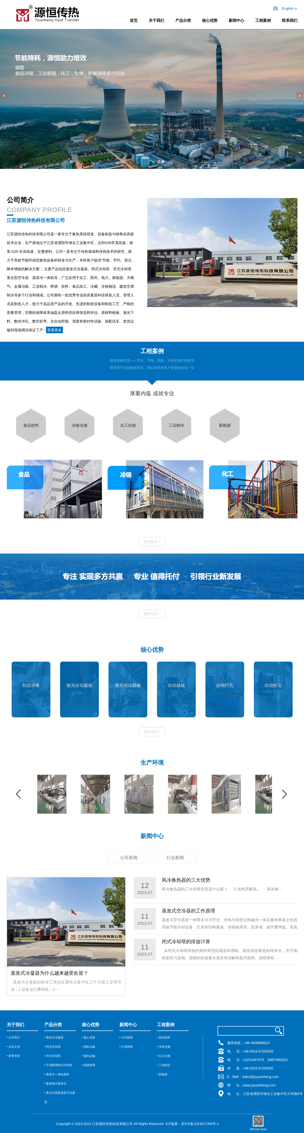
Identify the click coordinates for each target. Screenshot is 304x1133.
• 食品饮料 (164, 1037)
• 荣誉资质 (13, 1056)
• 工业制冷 (164, 1065)
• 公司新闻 (126, 1037)
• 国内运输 (88, 1056)
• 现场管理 (88, 1065)
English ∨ (289, 8)
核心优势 (210, 20)
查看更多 (54, 330)
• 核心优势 (88, 1037)
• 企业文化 (13, 1046)
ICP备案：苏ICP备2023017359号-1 (192, 1124)
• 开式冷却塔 (52, 1056)
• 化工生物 (164, 1056)
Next (299, 96)
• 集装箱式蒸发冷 (55, 1083)
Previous (4, 96)
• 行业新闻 (126, 1046)
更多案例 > (152, 542)
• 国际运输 (88, 1046)
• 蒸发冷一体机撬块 (57, 1074)
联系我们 (289, 20)
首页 (134, 20)
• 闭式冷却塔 (52, 1046)
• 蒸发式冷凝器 (54, 1037)
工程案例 (263, 20)
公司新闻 (129, 857)
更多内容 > (152, 732)
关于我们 (156, 20)
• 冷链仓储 (164, 1046)
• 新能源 (162, 1074)
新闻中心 (236, 20)
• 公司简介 (13, 1037)
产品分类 (183, 20)
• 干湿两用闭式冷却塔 (58, 1065)
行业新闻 (175, 857)
